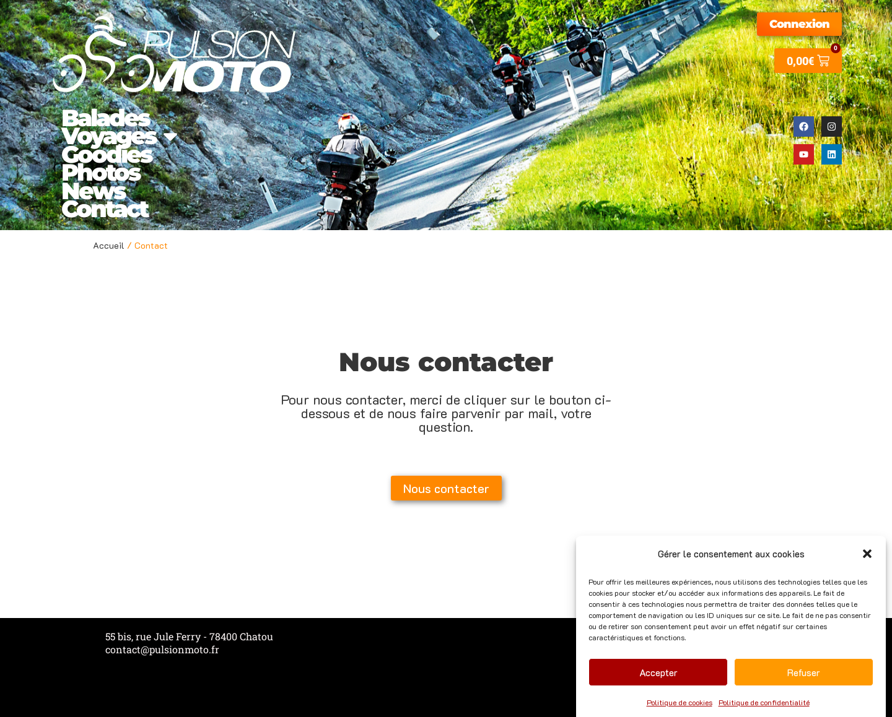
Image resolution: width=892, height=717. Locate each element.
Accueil (109, 245)
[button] (867, 591)
